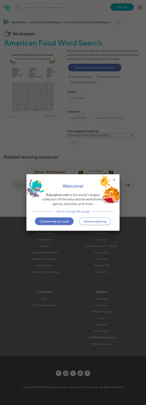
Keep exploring (95, 221)
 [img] (114, 179)
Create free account (54, 221)
